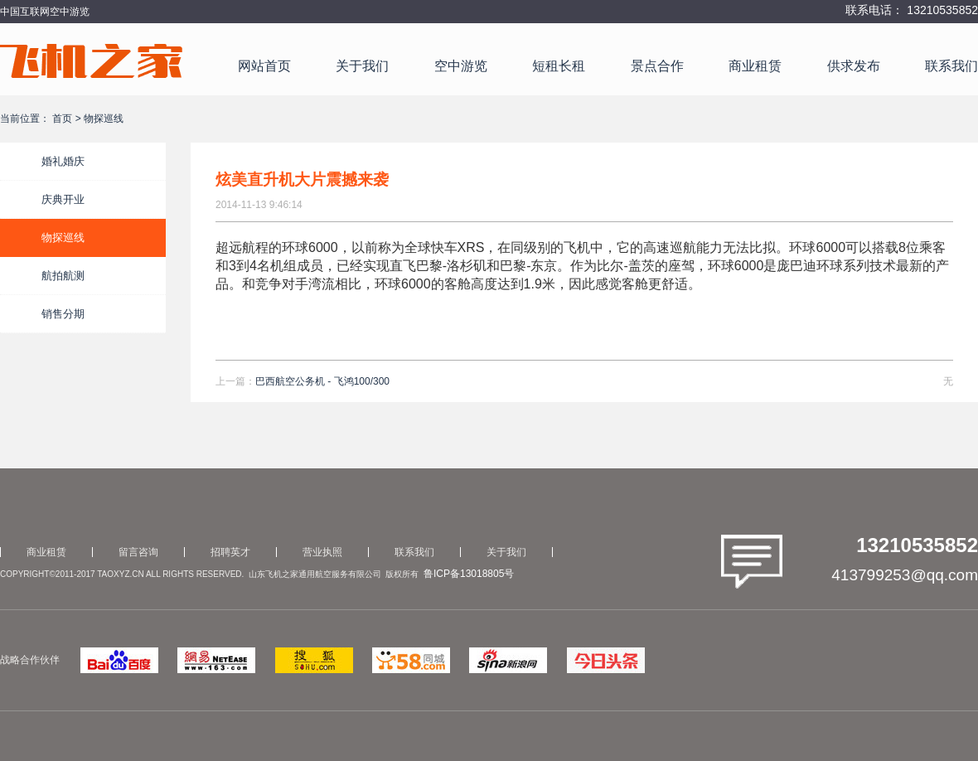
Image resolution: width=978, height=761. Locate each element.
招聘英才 (230, 552)
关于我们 (362, 66)
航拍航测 (63, 275)
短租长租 (558, 66)
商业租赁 (755, 66)
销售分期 (63, 314)
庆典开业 (63, 199)
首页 (62, 118)
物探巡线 (63, 237)
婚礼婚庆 (63, 161)
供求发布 (853, 66)
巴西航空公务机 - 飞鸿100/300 (322, 381)
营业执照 (322, 552)
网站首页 (264, 66)
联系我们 (951, 66)
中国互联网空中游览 (45, 11)
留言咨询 (138, 552)
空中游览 (460, 66)
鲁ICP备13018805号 (469, 573)
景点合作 (657, 66)
